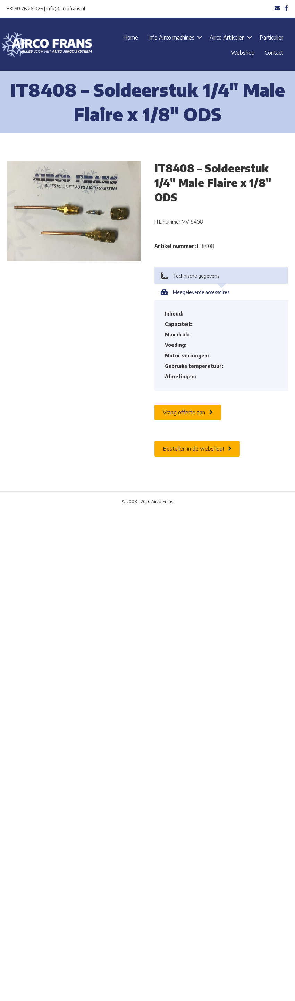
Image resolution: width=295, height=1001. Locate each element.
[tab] (221, 275)
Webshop (243, 52)
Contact (274, 52)
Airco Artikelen (227, 37)
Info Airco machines (171, 37)
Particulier (271, 37)
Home (130, 37)
